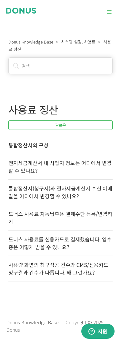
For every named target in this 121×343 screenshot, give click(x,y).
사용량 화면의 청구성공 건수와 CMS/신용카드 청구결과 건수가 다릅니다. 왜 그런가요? (58, 268)
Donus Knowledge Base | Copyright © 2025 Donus (55, 326)
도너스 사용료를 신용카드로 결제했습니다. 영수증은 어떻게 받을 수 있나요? (60, 243)
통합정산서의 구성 (28, 145)
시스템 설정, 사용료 (78, 42)
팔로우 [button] (60, 125)
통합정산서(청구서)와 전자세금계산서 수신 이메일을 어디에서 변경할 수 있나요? (60, 192)
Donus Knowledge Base (30, 42)
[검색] (60, 65)
